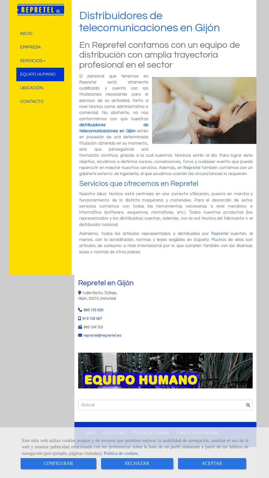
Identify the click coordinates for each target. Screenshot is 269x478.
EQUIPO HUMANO (38, 74)
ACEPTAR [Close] (212, 463)
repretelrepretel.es (102, 335)
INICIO (26, 33)
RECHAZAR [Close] (137, 463)
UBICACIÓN (31, 88)
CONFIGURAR (58, 463)
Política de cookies (121, 453)
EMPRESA (30, 47)
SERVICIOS (33, 61)
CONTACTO (32, 101)
